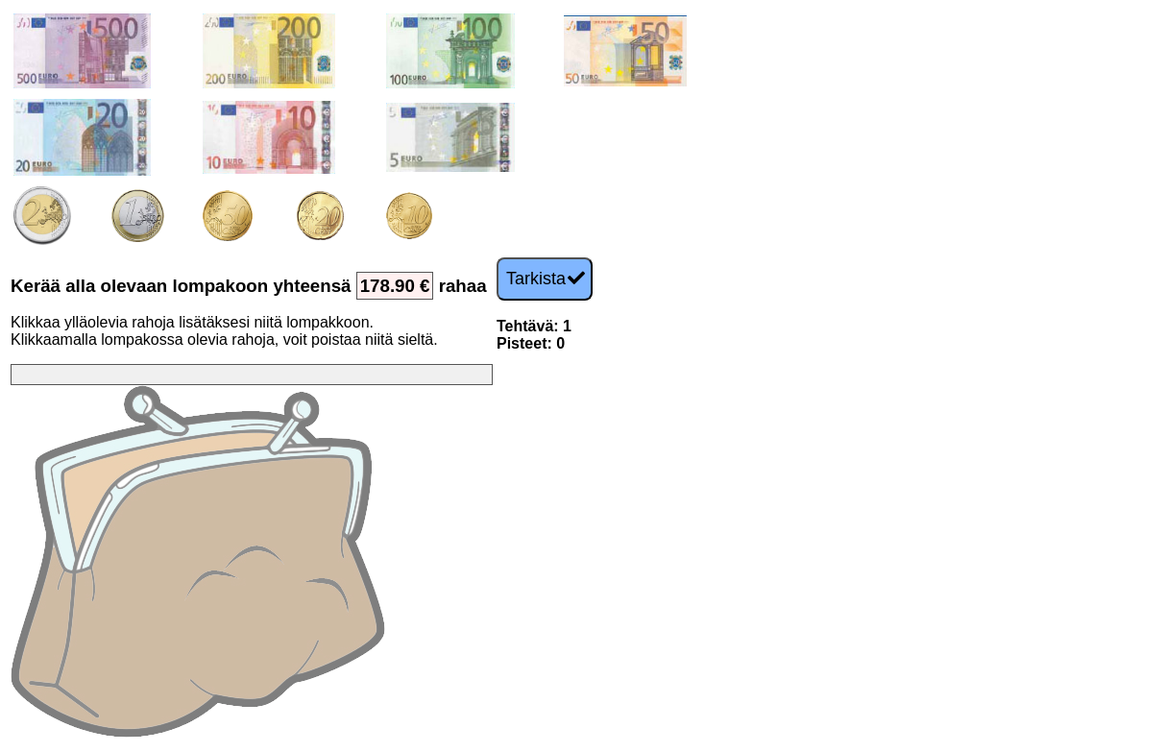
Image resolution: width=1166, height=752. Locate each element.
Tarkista (545, 278)
